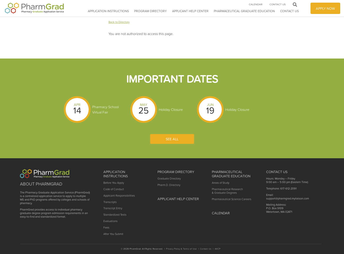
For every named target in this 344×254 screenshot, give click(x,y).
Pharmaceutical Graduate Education (244, 11)
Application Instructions (108, 11)
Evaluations (110, 221)
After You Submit (113, 234)
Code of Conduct (113, 189)
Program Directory (150, 11)
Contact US (276, 171)
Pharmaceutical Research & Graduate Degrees (227, 191)
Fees (106, 227)
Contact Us (289, 11)
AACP (217, 248)
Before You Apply (113, 183)
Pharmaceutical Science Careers (231, 199)
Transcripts (110, 202)
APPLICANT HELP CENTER (190, 11)
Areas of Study (220, 183)
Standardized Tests (114, 215)
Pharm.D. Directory (168, 185)
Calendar (255, 4)
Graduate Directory (169, 178)
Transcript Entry (112, 208)
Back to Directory (119, 22)
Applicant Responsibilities (119, 195)
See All (172, 139)
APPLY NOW (325, 8)
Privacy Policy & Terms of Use (181, 248)
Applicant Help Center (178, 198)
